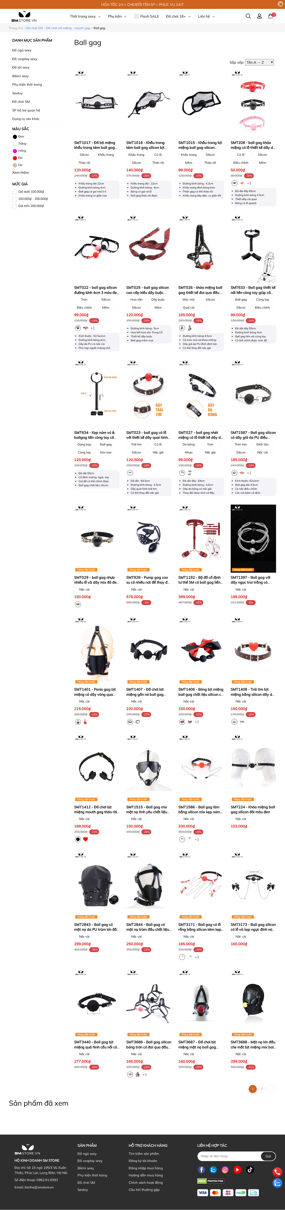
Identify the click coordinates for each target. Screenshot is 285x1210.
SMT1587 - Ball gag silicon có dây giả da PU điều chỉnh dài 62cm (253, 437)
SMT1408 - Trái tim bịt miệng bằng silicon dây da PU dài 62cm (252, 694)
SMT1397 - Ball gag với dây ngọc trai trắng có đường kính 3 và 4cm (250, 582)
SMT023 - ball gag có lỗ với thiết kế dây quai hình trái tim (147, 437)
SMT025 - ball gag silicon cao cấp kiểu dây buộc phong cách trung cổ (147, 292)
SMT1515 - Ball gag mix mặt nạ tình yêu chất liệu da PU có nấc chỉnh (146, 812)
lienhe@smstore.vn (39, 1187)
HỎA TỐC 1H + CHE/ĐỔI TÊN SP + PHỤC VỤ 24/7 (142, 4)
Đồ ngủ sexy (21, 50)
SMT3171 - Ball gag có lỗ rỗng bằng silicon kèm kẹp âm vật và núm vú (199, 929)
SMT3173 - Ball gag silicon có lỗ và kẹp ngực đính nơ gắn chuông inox (253, 929)
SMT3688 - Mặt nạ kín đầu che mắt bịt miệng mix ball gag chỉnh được (253, 1047)
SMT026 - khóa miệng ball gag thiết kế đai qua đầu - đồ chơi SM (200, 292)
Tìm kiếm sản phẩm (144, 1153)
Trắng (19, 144)
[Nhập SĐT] (236, 1156)
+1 (249, 182)
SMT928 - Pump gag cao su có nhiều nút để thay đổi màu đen (148, 582)
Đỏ (17, 158)
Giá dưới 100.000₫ (31, 192)
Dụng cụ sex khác (25, 119)
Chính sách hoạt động (146, 1182)
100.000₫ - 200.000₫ (33, 199)
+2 (197, 721)
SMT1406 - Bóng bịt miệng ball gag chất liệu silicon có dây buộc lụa (200, 694)
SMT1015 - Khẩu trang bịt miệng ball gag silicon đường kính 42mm (200, 147)
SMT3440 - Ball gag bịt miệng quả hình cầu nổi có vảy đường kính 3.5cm (95, 1047)
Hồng (19, 151)
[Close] (280, 4)
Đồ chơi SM (21, 101)
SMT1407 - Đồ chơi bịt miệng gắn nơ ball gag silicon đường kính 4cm (145, 694)
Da (17, 165)
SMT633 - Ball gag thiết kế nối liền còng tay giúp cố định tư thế (253, 292)
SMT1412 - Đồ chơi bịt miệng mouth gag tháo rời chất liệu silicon (95, 812)
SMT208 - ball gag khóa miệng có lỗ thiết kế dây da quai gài (253, 147)
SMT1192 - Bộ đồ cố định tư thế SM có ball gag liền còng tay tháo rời (199, 582)
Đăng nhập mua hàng (146, 1168)
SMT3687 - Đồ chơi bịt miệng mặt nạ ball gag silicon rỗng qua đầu (197, 1047)
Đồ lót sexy (20, 67)
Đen (18, 137)
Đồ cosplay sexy (24, 59)
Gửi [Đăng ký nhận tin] (268, 1156)
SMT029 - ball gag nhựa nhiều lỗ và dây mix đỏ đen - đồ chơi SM (96, 582)
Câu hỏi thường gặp (144, 1190)
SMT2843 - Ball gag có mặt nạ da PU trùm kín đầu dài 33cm (96, 929)
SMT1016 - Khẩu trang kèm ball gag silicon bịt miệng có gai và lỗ (145, 147)
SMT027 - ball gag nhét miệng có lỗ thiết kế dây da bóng (200, 437)
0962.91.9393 (47, 1180)
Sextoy (17, 93)
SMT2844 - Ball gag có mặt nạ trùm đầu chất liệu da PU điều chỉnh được (147, 929)
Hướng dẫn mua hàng (146, 1175)
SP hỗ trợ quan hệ (26, 110)
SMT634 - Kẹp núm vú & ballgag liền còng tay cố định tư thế (94, 437)
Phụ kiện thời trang (27, 84)
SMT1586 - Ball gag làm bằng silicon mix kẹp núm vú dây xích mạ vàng (199, 812)
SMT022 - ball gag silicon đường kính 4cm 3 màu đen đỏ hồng (96, 292)
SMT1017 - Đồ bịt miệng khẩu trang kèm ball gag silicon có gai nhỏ (94, 147)
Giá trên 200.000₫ (31, 206)
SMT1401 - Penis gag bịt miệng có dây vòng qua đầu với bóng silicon (95, 694)
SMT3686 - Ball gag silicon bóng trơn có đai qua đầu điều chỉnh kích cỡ (148, 1047)
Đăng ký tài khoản (143, 1161)
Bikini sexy (20, 76)
